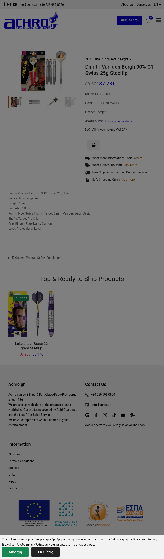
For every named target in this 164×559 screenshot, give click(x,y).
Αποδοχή (15, 552)
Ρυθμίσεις (45, 552)
